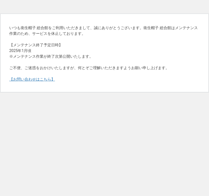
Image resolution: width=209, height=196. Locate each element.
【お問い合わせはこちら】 (32, 79)
